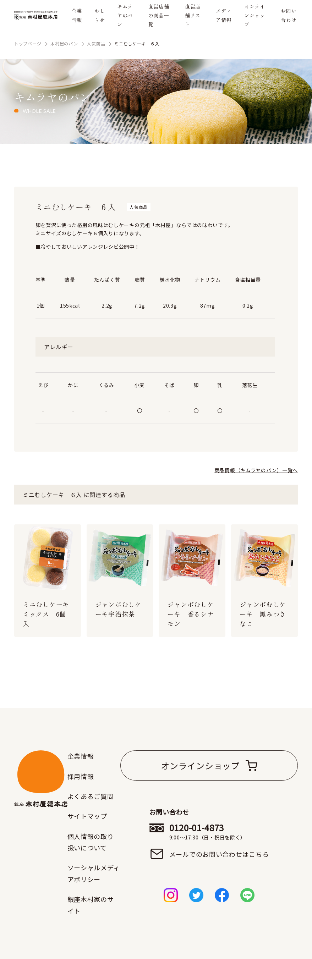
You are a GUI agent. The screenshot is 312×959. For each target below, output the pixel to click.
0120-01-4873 (219, 831)
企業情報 (77, 15)
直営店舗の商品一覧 (158, 15)
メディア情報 (223, 15)
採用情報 (80, 776)
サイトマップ (87, 816)
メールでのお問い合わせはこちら (219, 854)
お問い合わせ (288, 15)
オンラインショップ (254, 15)
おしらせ (99, 15)
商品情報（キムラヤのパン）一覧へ (256, 470)
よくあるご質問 (90, 796)
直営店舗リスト (193, 15)
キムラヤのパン (125, 15)
